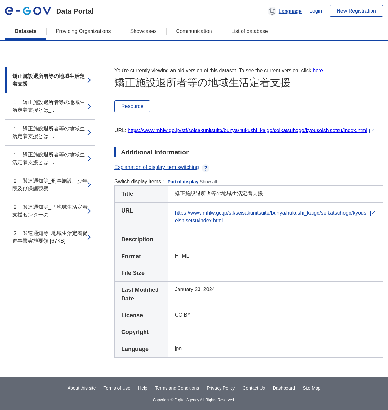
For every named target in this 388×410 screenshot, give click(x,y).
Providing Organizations (83, 31)
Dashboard (284, 388)
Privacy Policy (221, 388)
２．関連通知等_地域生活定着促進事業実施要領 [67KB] (50, 237)
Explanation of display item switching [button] (161, 167)
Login (315, 11)
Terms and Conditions (177, 388)
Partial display (183, 181)
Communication (194, 31)
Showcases (143, 31)
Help (142, 388)
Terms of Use (117, 388)
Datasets (26, 31)
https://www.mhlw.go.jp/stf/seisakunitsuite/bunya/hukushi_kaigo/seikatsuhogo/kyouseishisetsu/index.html (247, 130)
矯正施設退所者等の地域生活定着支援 (48, 80)
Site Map (311, 388)
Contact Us (253, 388)
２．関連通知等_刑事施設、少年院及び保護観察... (50, 184)
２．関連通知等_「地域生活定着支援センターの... (50, 210)
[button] (285, 11)
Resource (132, 106)
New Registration (356, 11)
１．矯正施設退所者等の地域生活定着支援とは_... (48, 106)
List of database (250, 31)
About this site (82, 388)
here (318, 70)
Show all (208, 181)
